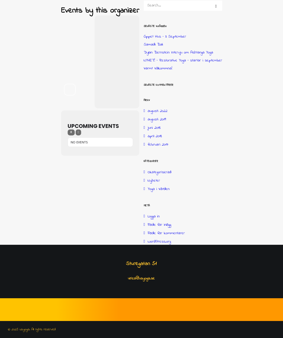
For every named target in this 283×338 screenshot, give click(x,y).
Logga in (154, 216)
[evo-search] (71, 132)
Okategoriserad (159, 172)
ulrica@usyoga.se (141, 278)
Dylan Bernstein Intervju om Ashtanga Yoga (178, 52)
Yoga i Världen (159, 189)
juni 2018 (154, 128)
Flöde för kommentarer (166, 233)
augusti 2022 (157, 111)
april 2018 (155, 136)
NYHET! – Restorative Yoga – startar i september (183, 60)
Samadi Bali (153, 44)
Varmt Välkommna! (158, 68)
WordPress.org (159, 242)
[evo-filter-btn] (78, 132)
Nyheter (154, 181)
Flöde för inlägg (159, 225)
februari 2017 (158, 145)
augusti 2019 (157, 119)
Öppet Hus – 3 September (165, 37)
